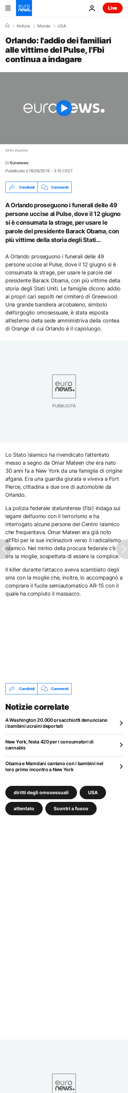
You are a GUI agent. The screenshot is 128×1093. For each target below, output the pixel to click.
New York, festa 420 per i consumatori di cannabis (49, 744)
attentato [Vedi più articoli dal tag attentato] (24, 808)
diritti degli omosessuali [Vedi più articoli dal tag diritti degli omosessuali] (41, 792)
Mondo (43, 26)
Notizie (23, 26)
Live (112, 8)
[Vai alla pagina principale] (24, 8)
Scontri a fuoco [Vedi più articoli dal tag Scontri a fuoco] (71, 808)
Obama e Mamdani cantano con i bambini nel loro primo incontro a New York (54, 766)
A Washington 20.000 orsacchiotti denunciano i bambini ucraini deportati (56, 723)
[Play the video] (64, 108)
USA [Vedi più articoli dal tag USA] (93, 792)
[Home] (7, 25)
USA (62, 26)
